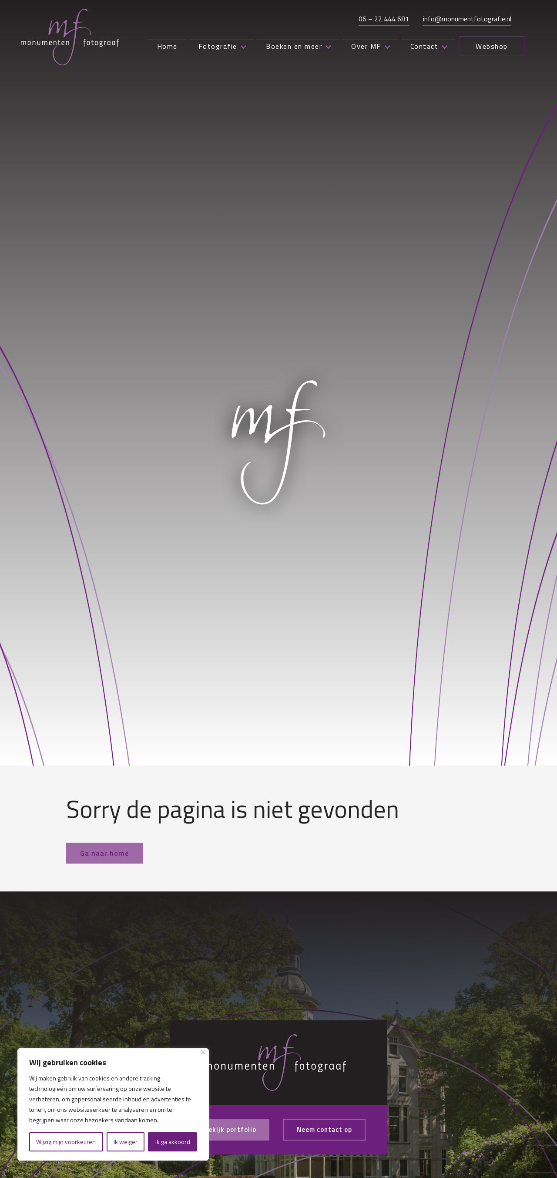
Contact (410, 47)
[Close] (203, 1052)
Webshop (484, 47)
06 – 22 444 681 (381, 18)
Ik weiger (126, 1141)
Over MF (355, 47)
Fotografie (205, 47)
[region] (113, 1104)
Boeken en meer (288, 47)
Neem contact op (326, 1129)
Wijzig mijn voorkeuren (66, 1141)
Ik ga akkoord (172, 1141)
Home (148, 47)
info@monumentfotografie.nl (465, 18)
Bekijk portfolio (227, 1129)
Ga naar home (104, 853)
